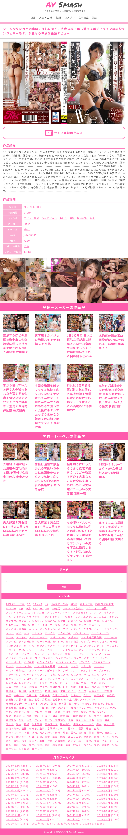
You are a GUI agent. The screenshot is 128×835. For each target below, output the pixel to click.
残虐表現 (11, 720)
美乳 (73, 732)
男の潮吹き (51, 724)
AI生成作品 (86, 604)
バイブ (77, 658)
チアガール (53, 645)
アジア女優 (38, 612)
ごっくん (50, 633)
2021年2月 (63, 823)
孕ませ (86, 703)
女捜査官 (99, 695)
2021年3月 (38, 823)
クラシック (110, 629)
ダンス (41, 645)
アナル (66, 612)
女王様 (10, 699)
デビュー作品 (31, 218)
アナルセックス (82, 612)
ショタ (10, 637)
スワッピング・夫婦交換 (20, 641)
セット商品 (72, 641)
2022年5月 (103, 807)
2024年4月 (12, 786)
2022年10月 (74, 803)
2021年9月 (103, 815)
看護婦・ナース (56, 728)
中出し (63, 218)
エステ (87, 616)
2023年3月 (42, 798)
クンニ (10, 633)
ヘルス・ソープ (36, 670)
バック (103, 658)
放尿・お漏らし (15, 716)
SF (41, 608)
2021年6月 (73, 819)
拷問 (91, 712)
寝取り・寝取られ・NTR (33, 707)
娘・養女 (74, 703)
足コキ (33, 741)
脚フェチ (21, 736)
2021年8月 (12, 819)
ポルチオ (104, 670)
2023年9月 (103, 790)
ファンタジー (24, 666)
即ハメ (95, 687)
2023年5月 (103, 794)
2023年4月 (12, 798)
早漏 (55, 716)
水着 (29, 720)
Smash (64, 4)
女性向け (76, 695)
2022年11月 (43, 803)
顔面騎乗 (57, 745)
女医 (8, 695)
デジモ (31, 649)
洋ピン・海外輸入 (55, 720)
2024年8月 (12, 782)
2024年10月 (74, 778)
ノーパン (78, 654)
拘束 (83, 712)
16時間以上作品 (15, 604)
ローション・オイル (46, 683)
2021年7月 (42, 819)
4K (46, 604)
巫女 (8, 712)
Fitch (27, 223)
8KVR (73, 604)
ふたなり (86, 666)
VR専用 (56, 608)
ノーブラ (91, 654)
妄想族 (46, 699)
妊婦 (53, 703)
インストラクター (52, 616)
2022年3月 (42, 811)
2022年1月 (103, 811)
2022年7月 (42, 807)
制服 (58, 17)
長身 (92, 218)
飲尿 (96, 745)
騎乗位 (105, 745)
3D (29, 604)
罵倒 (65, 732)
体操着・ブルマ (38, 687)
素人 (42, 732)
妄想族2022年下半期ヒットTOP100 (27, 703)
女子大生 (32, 695)
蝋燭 (62, 736)
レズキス (11, 683)
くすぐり (76, 629)
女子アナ (19, 695)
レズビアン (25, 683)
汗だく (38, 720)
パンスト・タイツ (66, 662)
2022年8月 (12, 807)
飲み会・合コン (82, 745)
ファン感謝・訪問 (44, 666)
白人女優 (109, 724)
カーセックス (39, 625)
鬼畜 (114, 745)
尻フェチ (63, 707)
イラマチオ (33, 616)
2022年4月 (12, 811)
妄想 (37, 699)
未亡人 (98, 716)
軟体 (42, 741)
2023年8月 (12, 794)
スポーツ (73, 637)
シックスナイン (100, 633)
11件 (26, 246)
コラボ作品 (64, 633)
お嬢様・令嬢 (91, 621)
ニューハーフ (42, 654)
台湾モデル (35, 691)
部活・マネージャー (105, 741)
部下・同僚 (84, 741)
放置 (29, 716)
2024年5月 (103, 782)
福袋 (80, 728)
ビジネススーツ (101, 662)
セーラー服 (43, 641)
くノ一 (98, 629)
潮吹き (10, 724)
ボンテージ (12, 674)
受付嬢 (23, 691)
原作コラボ (108, 687)
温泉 (107, 720)
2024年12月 (13, 778)
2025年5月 (103, 769)
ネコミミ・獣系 (61, 654)
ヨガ (29, 678)
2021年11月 (43, 815)
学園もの (97, 703)
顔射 (47, 745)
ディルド (112, 645)
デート (100, 645)
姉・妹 (63, 703)
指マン (100, 712)
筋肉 (34, 732)
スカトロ (21, 637)
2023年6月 (73, 794)
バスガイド (90, 658)
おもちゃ (37, 621)
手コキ (67, 712)
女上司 (82, 691)
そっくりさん (99, 641)
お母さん (107, 621)
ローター (65, 683)
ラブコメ (40, 678)
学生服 (109, 703)
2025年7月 (42, 769)
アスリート (53, 612)
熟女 (94, 17)
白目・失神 (12, 728)
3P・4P (37, 604)
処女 (65, 687)
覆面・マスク (101, 736)
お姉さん (50, 621)
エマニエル (100, 616)
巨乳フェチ (100, 707)
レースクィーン (95, 678)
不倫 (75, 683)
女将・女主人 (60, 695)
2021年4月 (12, 823)
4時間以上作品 (59, 604)
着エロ (72, 728)
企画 (24, 687)
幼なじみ (19, 712)
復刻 (29, 712)
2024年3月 (42, 786)
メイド (106, 674)
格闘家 (108, 716)
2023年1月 (103, 798)
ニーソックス (24, 654)
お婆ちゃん (74, 621)
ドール (59, 649)
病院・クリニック (83, 724)
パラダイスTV (45, 662)
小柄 (53, 707)
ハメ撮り (29, 662)
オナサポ (11, 621)
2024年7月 (42, 782)
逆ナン (72, 741)
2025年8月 (12, 769)
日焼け (46, 716)
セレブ (85, 641)
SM (47, 608)
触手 (114, 736)
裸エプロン (74, 736)
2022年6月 (73, 807)
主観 (93, 683)
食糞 (68, 745)
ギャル (33, 629)
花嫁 (39, 736)
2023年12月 (13, 790)
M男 (28, 608)
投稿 (75, 712)
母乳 (21, 720)
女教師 (111, 695)
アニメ (97, 612)
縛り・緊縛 (53, 732)
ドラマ (105, 649)
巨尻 (112, 707)
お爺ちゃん (12, 625)
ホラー (92, 670)
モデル (20, 678)
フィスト (63, 666)
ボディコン (69, 670)
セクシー (58, 641)
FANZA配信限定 (104, 604)
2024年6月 (73, 782)
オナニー (24, 621)
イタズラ (109, 612)
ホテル (82, 670)
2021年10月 (74, 815)
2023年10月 (74, 790)
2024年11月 (43, 778)
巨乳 (33, 17)
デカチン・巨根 (15, 649)
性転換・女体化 (44, 712)
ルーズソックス (75, 678)
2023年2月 (73, 798)
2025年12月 (13, 765)
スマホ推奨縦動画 (91, 637)
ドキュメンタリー (76, 649)
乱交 (101, 683)
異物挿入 (65, 724)
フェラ (74, 666)
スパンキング (58, 637)
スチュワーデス (38, 637)
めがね (10, 678)
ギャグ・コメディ (89, 625)
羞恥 (91, 732)
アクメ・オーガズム (17, 612)
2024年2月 (73, 786)
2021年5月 (103, 819)
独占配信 (82, 218)
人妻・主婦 (45, 17)
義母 (99, 732)
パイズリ (35, 658)
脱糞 (31, 736)
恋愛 (57, 712)
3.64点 (28, 252)
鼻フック (37, 749)
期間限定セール (82, 716)
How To (11, 608)
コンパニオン (81, 633)
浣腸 (70, 720)
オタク (113, 616)
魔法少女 (11, 749)
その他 (114, 641)
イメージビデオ (15, 616)
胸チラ (10, 736)
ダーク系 (29, 645)
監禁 (42, 728)
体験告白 (55, 687)
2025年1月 (103, 774)
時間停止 (65, 716)
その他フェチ (13, 645)
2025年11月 (43, 765)
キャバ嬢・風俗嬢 (16, 629)
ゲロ (26, 633)
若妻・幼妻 (51, 736)
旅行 (37, 716)
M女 (21, 608)
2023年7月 (42, 794)
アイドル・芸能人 (73, 608)
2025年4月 (12, 774)
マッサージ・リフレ (33, 674)
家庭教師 (11, 707)
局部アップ (77, 707)
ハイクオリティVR (16, 658)
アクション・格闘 (96, 608)
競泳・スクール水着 (17, 732)
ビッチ (10, 666)
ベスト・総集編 (15, 670)
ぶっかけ (99, 666)
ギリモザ (63, 629)
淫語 (99, 720)
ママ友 (51, 674)
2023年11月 (43, 790)
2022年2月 (73, 811)
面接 (39, 745)
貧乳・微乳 (12, 741)
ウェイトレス (73, 616)
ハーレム (104, 654)
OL (35, 608)
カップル (55, 625)
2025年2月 (73, 774)
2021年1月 (89, 823)
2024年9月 (103, 778)
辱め (49, 741)
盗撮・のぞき (29, 728)
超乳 (24, 741)
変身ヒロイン (68, 691)
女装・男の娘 (24, 699)
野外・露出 (12, 745)
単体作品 (83, 687)
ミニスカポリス (80, 674)
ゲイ (18, 633)
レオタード (113, 678)
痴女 (98, 724)
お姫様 (62, 621)
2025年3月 (42, 774)
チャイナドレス (72, 645)
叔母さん (11, 691)
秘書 (88, 728)
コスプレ (69, 17)
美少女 (82, 732)
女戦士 (87, 695)
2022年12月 (13, 803)
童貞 (96, 728)
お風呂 (25, 625)
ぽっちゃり (53, 670)
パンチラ (84, 662)
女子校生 (83, 17)
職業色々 (110, 732)
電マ (31, 745)
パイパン (48, 658)
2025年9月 (103, 765)
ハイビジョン (49, 218)
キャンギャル (47, 629)
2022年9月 (103, 803)
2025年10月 (74, 765)
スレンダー (110, 637)
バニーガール (14, 662)
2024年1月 (103, 786)
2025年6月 (73, 769)
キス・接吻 (69, 625)
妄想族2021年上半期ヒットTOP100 (74, 699)
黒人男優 (24, 749)
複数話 (87, 736)
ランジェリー (55, 678)
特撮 (26, 724)
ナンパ (10, 654)
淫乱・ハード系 (85, 720)
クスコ (87, 629)
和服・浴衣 (51, 691)
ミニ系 (95, 674)
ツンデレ (89, 645)
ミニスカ (63, 674)
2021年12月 (13, 815)
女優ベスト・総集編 (100, 691)
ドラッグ (94, 649)
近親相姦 (60, 741)
